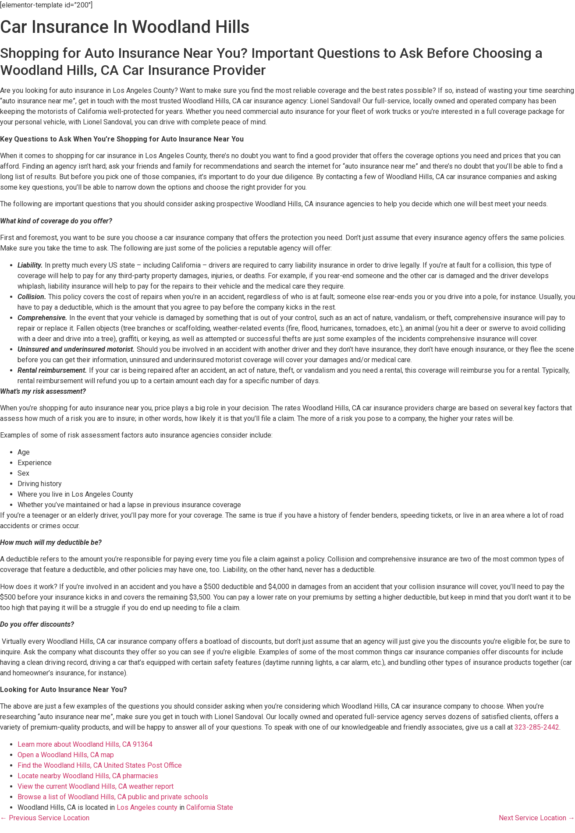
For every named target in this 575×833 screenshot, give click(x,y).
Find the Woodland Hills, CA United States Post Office (100, 765)
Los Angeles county (147, 807)
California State (209, 807)
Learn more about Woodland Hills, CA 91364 (85, 744)
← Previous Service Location (44, 818)
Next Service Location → (537, 818)
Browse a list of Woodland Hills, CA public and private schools (113, 797)
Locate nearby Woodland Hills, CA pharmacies (88, 776)
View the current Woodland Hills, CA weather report (96, 786)
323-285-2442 (537, 727)
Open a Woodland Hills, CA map (66, 755)
